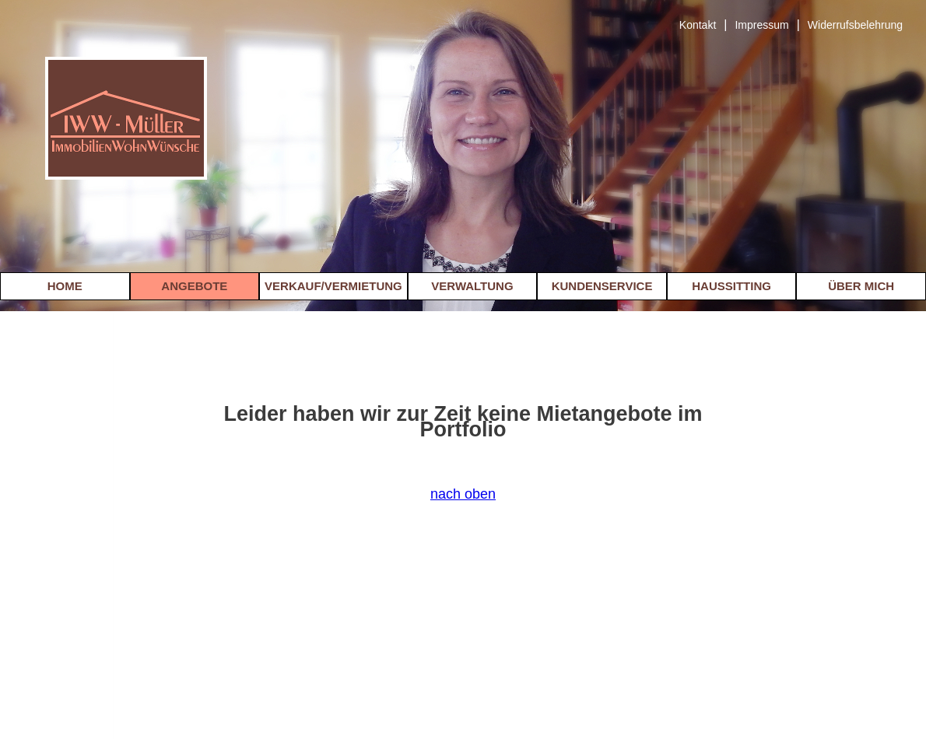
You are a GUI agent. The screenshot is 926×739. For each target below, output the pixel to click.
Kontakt (697, 25)
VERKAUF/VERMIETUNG (333, 285)
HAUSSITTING (731, 285)
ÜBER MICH (861, 285)
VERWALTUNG (472, 285)
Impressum (761, 25)
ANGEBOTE (194, 285)
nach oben (463, 494)
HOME (64, 285)
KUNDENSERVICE (602, 285)
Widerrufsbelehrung (855, 25)
